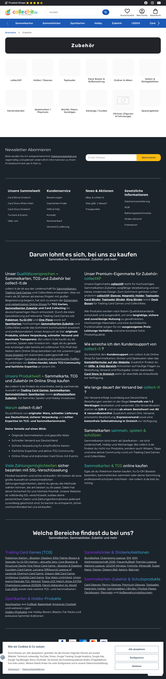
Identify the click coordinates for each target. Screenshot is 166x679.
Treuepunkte (93, 209)
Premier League (146, 561)
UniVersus (11, 577)
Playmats (107, 592)
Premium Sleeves (133, 584)
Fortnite (132, 565)
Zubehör (117, 23)
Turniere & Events (18, 215)
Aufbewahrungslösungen (135, 592)
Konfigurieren (137, 657)
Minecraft (145, 565)
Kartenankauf (54, 220)
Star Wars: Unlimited (58, 577)
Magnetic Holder (95, 588)
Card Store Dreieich (19, 209)
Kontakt (51, 215)
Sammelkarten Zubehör (21, 308)
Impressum (130, 224)
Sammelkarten (24, 23)
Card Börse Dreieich (19, 197)
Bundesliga (91, 557)
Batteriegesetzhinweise (137, 213)
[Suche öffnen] (105, 12)
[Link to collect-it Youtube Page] (159, 3)
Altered (36, 581)
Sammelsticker (52, 23)
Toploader (152, 584)
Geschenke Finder (57, 203)
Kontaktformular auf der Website (107, 362)
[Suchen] (77, 12)
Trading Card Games (18, 292)
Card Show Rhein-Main (21, 203)
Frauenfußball (126, 561)
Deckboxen (91, 592)
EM (129, 557)
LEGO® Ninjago (116, 565)
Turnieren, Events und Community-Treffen (51, 358)
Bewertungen (54, 197)
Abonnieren (149, 157)
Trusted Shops (24, 3)
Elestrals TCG (21, 581)
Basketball (44, 604)
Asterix (123, 569)
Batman (134, 569)
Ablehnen (137, 666)
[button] (127, 12)
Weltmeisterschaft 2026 (99, 561)
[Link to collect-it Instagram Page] (152, 3)
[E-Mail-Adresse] (111, 157)
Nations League (94, 565)
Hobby (98, 23)
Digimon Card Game (30, 573)
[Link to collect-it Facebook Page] (146, 3)
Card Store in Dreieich (99, 373)
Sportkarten (77, 23)
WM (134, 557)
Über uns (13, 220)
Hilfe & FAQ (53, 209)
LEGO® (136, 23)
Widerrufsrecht (133, 218)
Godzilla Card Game (31, 577)
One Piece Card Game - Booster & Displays (54, 565)
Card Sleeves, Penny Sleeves (102, 584)
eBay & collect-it (95, 197)
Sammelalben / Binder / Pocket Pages (131, 588)
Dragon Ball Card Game (60, 573)
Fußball (31, 604)
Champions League (112, 557)
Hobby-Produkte (16, 612)
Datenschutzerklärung (64, 156)
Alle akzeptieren (137, 649)
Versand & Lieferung (58, 226)
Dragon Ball (109, 569)
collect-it (92, 349)
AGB (127, 207)
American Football (64, 604)
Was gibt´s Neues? (96, 203)
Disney (97, 569)
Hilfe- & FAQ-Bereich (102, 366)
